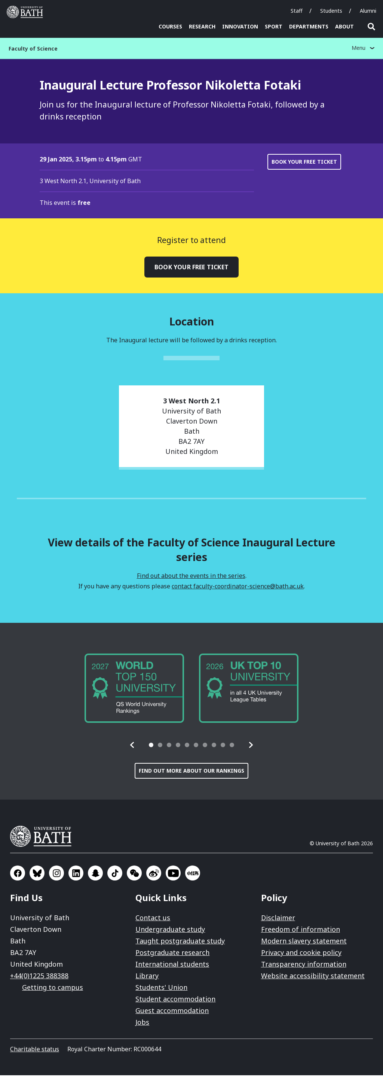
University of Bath (43, 840)
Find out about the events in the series (191, 579)
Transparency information (303, 967)
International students (172, 967)
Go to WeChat (134, 876)
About (344, 26)
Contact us (152, 921)
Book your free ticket (304, 165)
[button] (132, 748)
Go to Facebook (17, 876)
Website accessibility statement (313, 979)
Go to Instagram (56, 876)
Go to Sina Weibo (153, 876)
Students (331, 10)
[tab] (151, 748)
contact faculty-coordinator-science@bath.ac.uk (238, 590)
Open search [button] (371, 26)
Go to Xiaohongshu (192, 876)
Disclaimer (278, 921)
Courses (170, 26)
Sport (273, 26)
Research (202, 26)
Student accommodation (175, 1002)
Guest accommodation (172, 1014)
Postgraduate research (172, 956)
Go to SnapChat (95, 876)
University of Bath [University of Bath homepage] (26, 12)
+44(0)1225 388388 (39, 979)
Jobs (142, 1025)
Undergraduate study (170, 932)
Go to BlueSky (37, 876)
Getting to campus (52, 990)
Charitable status (34, 1053)
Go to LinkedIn (75, 876)
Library (147, 979)
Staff (297, 10)
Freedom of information (300, 932)
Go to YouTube (173, 876)
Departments (308, 26)
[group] (134, 691)
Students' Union (161, 990)
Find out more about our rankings (191, 774)
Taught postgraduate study (180, 944)
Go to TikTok (114, 876)
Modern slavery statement (304, 944)
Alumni (368, 10)
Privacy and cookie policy (301, 956)
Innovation (240, 26)
